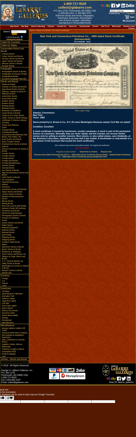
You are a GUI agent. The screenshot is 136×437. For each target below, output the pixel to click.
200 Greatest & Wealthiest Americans (13, 336)
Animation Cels (8, 296)
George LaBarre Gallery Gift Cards (13, 329)
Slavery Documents (10, 310)
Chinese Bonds (8, 54)
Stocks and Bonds (9, 81)
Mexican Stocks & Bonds (12, 63)
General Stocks (8, 165)
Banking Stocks (8, 108)
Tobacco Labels (8, 298)
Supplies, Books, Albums (12, 344)
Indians (5, 184)
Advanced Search (14, 39)
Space (4, 244)
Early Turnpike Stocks (11, 142)
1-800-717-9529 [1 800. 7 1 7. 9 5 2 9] (74, 3)
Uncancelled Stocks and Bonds (12, 50)
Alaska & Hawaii (8, 84)
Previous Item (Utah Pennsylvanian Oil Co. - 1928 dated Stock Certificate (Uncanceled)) (71, 155)
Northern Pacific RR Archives (14, 208)
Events (95, 26)
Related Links (129, 26)
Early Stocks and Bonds (12, 139)
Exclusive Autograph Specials (14, 79)
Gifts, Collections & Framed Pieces (13, 341)
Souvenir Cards (8, 313)
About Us (73, 26)
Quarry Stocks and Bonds (12, 223)
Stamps (5, 318)
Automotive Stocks (9, 96)
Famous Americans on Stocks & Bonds (15, 150)
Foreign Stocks (8, 153)
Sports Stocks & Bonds (11, 249)
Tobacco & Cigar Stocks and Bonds (13, 257)
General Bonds (8, 168)
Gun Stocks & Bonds (10, 170)
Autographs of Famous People (14, 74)
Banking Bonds (8, 106)
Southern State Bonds (11, 242)
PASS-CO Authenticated (12, 213)
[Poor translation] (9, 398)
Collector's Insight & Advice (13, 349)
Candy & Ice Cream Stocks (13, 115)
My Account (129, 21)
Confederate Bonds (10, 132)
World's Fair (7, 273)
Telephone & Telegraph (11, 252)
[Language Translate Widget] (122, 11)
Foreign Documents (10, 161)
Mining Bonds (7, 203)
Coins (4, 286)
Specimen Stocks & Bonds (13, 247)
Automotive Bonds (9, 98)
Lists (4, 356)
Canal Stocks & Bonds (11, 113)
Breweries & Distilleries (11, 110)
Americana (6, 288)
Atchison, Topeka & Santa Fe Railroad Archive (14, 92)
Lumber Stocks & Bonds (12, 194)
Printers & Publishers (10, 218)
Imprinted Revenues (10, 182)
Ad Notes (5, 291)
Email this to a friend (88, 152)
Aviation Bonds (8, 103)
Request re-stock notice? (66, 152)
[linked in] (123, 7)
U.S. (3, 281)
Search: (14, 31)
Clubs (4, 127)
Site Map (24, 26)
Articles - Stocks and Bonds (14, 359)
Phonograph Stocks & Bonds (14, 215)
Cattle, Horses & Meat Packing (14, 118)
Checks (5, 283)
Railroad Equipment (10, 227)
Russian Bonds (8, 66)
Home (32, 30)
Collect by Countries (10, 42)
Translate (128, 13)
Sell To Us (105, 26)
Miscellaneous (8, 322)
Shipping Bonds (8, 240)
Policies (51, 26)
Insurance (6, 187)
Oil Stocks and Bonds (11, 211)
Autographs (6, 69)
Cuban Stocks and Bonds (12, 56)
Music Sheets (7, 308)
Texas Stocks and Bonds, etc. (14, 254)
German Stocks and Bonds (13, 59)
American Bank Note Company (14, 333)
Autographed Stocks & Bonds (14, 71)
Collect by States (9, 45)
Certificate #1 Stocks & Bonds (14, 120)
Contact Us (61, 26)
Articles (131, 28)
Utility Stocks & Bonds (11, 263)
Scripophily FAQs (9, 351)
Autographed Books (10, 76)
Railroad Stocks (8, 230)
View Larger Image (83, 110)
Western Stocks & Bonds (12, 270)
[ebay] (106, 7)
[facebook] (113, 7)
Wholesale (116, 26)
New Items (14, 26)
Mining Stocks (7, 201)
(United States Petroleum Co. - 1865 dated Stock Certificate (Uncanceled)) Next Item (94, 156)
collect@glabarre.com (75, 7)
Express (5, 146)
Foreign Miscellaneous (11, 163)
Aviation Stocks (8, 101)
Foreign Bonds (8, 158)
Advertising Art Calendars (12, 294)
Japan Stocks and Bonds (12, 61)
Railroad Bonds (8, 232)
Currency (5, 276)
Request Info (106, 152)
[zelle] (130, 7)
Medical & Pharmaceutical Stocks (12, 197)
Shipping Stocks (8, 237)
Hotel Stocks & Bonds (11, 177)
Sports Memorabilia (10, 315)
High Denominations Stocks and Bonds (15, 174)
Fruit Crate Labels (9, 306)
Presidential (6, 320)
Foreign (5, 278)
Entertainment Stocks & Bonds (14, 144)
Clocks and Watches (10, 125)
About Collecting (38, 26)
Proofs (4, 220)
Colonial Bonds (8, 130)
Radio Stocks (7, 225)
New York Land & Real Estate (14, 206)
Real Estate (6, 235)
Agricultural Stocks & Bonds (13, 89)
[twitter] (118, 7)
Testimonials (84, 26)
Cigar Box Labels (9, 301)
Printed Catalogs (9, 354)
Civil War (5, 123)
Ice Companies (8, 180)
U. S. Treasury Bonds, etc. (13, 261)
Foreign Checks (8, 156)
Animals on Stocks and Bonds (14, 87)
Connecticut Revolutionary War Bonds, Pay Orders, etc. (14, 136)
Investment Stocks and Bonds (14, 189)
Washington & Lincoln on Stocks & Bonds (15, 267)
